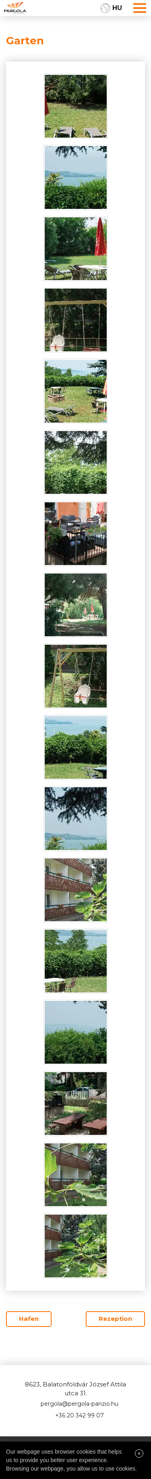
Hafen (29, 1318)
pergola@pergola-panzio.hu (79, 1403)
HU (117, 8)
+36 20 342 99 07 (79, 1415)
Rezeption (115, 1318)
